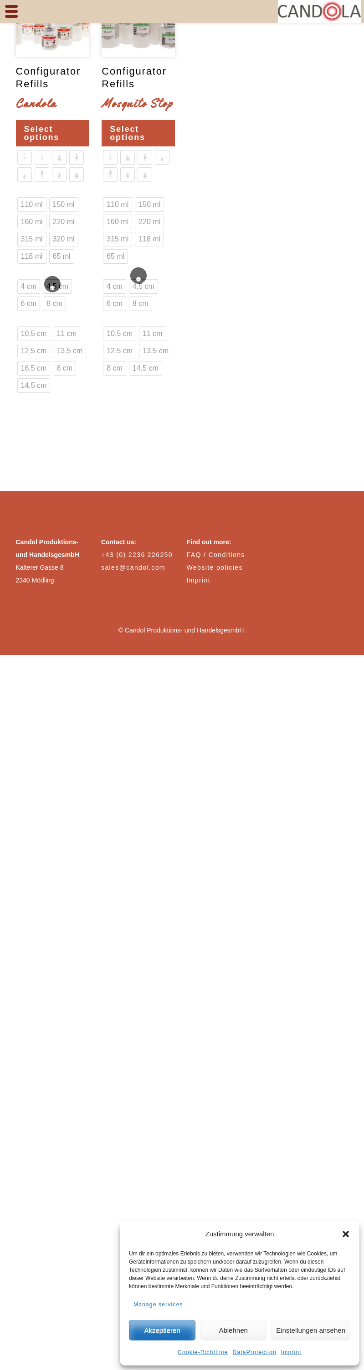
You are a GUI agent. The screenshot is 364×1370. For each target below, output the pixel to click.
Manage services (158, 1304)
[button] (345, 1234)
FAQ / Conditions (216, 554)
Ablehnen (233, 1330)
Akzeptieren (162, 1330)
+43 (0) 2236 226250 (137, 554)
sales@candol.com (133, 567)
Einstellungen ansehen (310, 1330)
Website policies (215, 567)
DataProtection (255, 1352)
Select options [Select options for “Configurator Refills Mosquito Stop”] (127, 133)
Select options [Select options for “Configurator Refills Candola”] (42, 133)
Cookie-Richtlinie (203, 1352)
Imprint (291, 1352)
